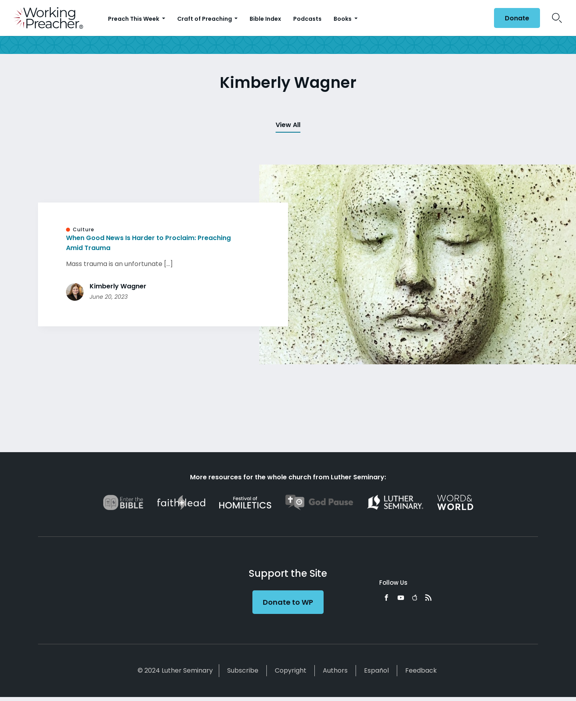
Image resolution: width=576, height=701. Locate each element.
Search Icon (557, 18)
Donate (517, 18)
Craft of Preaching (205, 19)
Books (343, 19)
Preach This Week (134, 19)
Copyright (290, 670)
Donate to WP (288, 602)
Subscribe (242, 670)
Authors (335, 670)
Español (376, 670)
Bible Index (265, 19)
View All (288, 124)
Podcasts (307, 19)
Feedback (421, 670)
